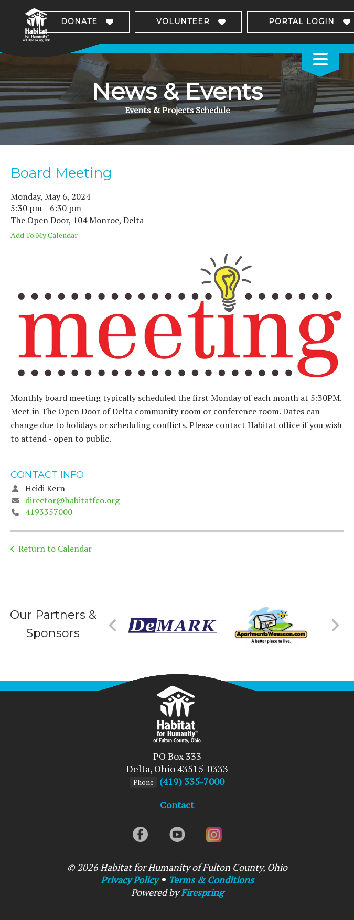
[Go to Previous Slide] (113, 625)
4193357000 (48, 512)
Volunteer (183, 21)
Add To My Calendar (44, 235)
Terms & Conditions (211, 879)
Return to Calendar (55, 548)
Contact (177, 804)
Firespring (202, 892)
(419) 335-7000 (191, 781)
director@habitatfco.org (72, 500)
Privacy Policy (129, 879)
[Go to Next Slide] (335, 625)
